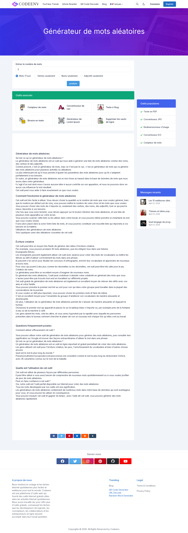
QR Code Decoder (89, 4)
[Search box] (137, 4)
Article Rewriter (69, 4)
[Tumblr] (92, 436)
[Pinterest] (69, 436)
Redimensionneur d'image (156, 127)
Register (169, 4)
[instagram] (88, 461)
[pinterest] (100, 461)
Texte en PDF (150, 111)
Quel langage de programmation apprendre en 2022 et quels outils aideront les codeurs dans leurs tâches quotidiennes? (160, 222)
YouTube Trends (51, 4)
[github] (113, 461)
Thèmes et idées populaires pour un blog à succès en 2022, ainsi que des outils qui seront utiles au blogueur (160, 211)
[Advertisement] (73, 143)
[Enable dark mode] (143, 4)
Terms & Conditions (146, 485)
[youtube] (126, 461)
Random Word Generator (121, 495)
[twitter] (75, 461)
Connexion (155, 4)
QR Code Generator (118, 490)
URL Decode (115, 492)
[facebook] (63, 461)
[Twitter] (61, 436)
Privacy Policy (143, 491)
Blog (104, 4)
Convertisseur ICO (152, 135)
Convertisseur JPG (153, 119)
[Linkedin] (77, 436)
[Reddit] (84, 436)
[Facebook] (53, 436)
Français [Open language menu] (115, 4)
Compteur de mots (153, 142)
